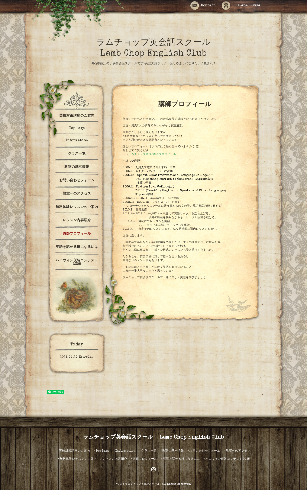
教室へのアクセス (77, 194)
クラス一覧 (77, 154)
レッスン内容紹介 (77, 220)
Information (76, 140)
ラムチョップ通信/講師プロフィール (152, 154)
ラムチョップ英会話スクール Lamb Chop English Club (153, 437)
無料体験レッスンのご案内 (77, 207)
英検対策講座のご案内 (76, 116)
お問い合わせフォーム (76, 180)
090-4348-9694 (241, 5)
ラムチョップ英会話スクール (142, 484)
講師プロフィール (77, 234)
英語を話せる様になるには (77, 247)
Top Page (77, 128)
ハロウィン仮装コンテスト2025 (77, 262)
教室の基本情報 (76, 167)
